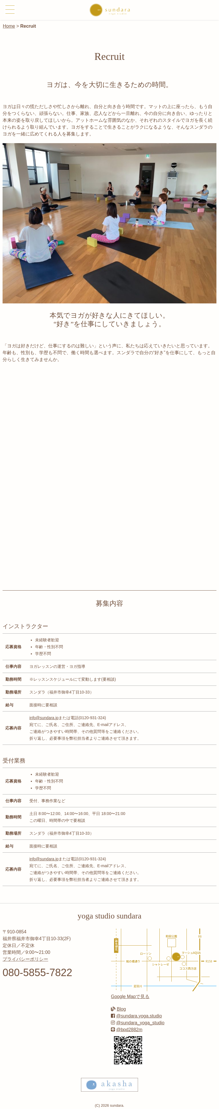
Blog (121, 1009)
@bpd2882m (129, 1029)
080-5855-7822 (37, 972)
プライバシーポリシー (25, 959)
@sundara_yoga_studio (140, 1022)
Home (9, 26)
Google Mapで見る (130, 996)
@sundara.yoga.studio (139, 1015)
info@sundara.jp (43, 717)
